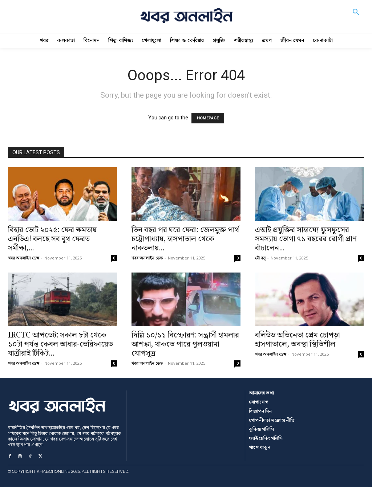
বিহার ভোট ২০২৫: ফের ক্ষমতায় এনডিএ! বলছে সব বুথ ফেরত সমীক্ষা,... (52, 239)
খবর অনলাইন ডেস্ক (23, 258)
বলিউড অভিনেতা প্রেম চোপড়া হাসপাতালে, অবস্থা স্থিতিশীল (297, 340)
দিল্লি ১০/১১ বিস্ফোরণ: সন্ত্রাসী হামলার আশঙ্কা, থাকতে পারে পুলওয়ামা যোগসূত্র (185, 344)
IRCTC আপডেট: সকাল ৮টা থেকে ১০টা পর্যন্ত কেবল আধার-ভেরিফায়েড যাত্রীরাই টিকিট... (60, 344)
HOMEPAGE (208, 118)
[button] (356, 16)
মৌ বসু (260, 258)
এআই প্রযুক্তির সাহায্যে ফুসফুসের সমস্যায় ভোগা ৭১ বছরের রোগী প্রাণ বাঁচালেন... (306, 239)
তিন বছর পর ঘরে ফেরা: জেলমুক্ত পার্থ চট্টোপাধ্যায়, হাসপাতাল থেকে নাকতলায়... (185, 239)
